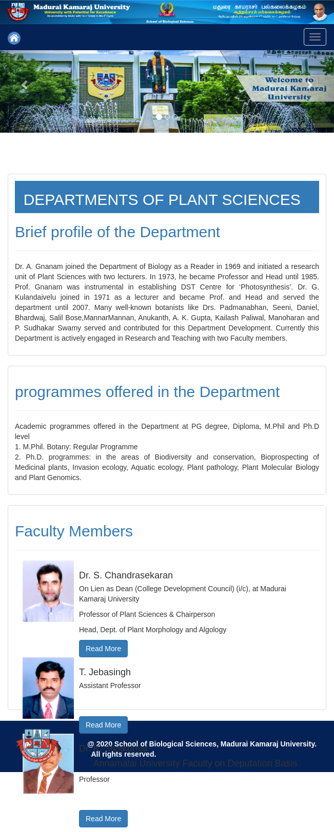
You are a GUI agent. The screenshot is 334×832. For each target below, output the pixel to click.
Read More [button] (103, 648)
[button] (25, 84)
